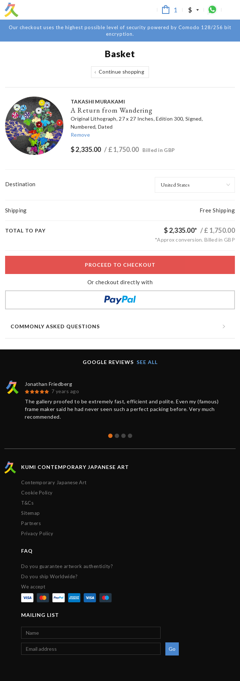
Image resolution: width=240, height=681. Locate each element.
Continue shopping (121, 72)
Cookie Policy (37, 493)
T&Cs (27, 503)
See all (147, 362)
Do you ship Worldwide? (49, 576)
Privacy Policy (37, 533)
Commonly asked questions (55, 326)
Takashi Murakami (98, 101)
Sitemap (30, 513)
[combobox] (195, 185)
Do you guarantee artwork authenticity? (67, 566)
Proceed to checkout (120, 265)
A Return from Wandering (112, 110)
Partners (31, 523)
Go (172, 649)
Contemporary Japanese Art (54, 482)
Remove (80, 135)
